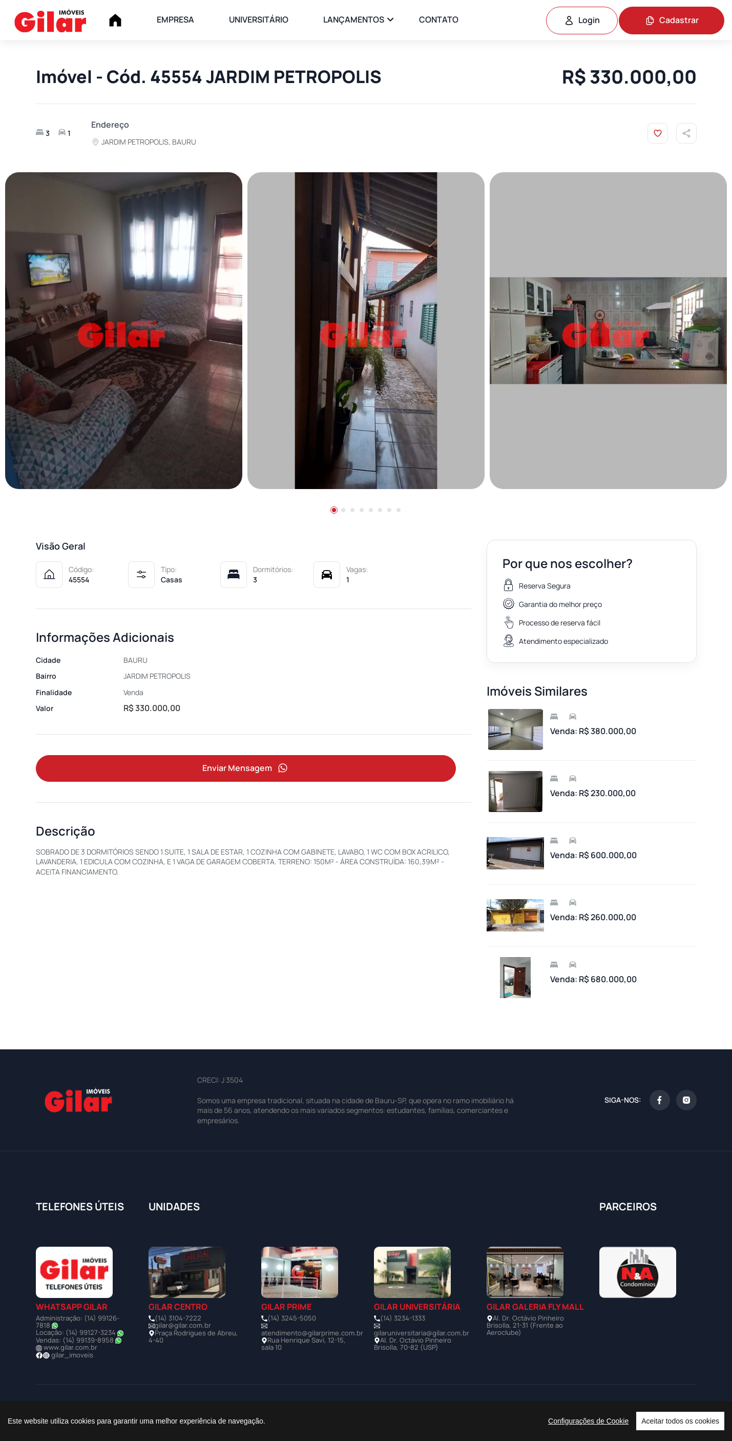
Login (582, 20)
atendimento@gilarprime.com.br (312, 1332)
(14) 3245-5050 (291, 1318)
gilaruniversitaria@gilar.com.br (421, 1332)
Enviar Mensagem (245, 769)
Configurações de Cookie (588, 1421)
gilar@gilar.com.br (183, 1325)
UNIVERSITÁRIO (258, 19)
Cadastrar (672, 20)
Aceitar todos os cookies (680, 1421)
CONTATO (438, 19)
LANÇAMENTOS (353, 19)
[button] (334, 510)
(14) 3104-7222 (178, 1318)
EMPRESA (175, 19)
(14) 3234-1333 (402, 1318)
